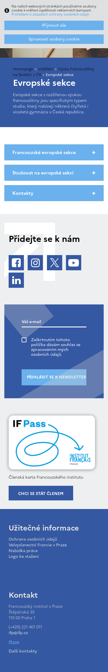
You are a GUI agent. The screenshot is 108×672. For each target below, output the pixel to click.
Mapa (14, 642)
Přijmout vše (54, 25)
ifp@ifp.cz (18, 633)
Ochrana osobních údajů (33, 539)
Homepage (23, 69)
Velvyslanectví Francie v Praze (38, 545)
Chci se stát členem (41, 494)
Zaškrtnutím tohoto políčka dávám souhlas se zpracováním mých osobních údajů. (55, 347)
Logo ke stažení (24, 556)
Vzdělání (45, 69)
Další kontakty (23, 651)
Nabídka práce (23, 551)
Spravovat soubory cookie (54, 39)
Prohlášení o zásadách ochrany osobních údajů (50, 14)
